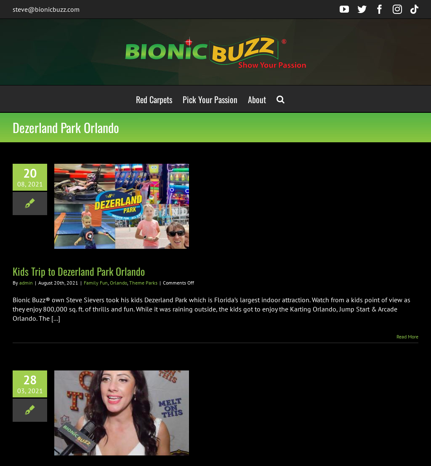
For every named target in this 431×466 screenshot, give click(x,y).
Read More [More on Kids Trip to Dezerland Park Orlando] (407, 336)
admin (26, 283)
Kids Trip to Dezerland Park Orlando (79, 271)
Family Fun (96, 283)
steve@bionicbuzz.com (46, 9)
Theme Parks (143, 283)
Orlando (118, 283)
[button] (281, 98)
